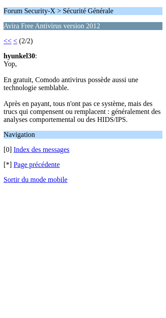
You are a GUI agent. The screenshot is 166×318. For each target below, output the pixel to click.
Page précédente (37, 164)
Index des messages (41, 149)
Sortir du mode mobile (35, 179)
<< (8, 41)
